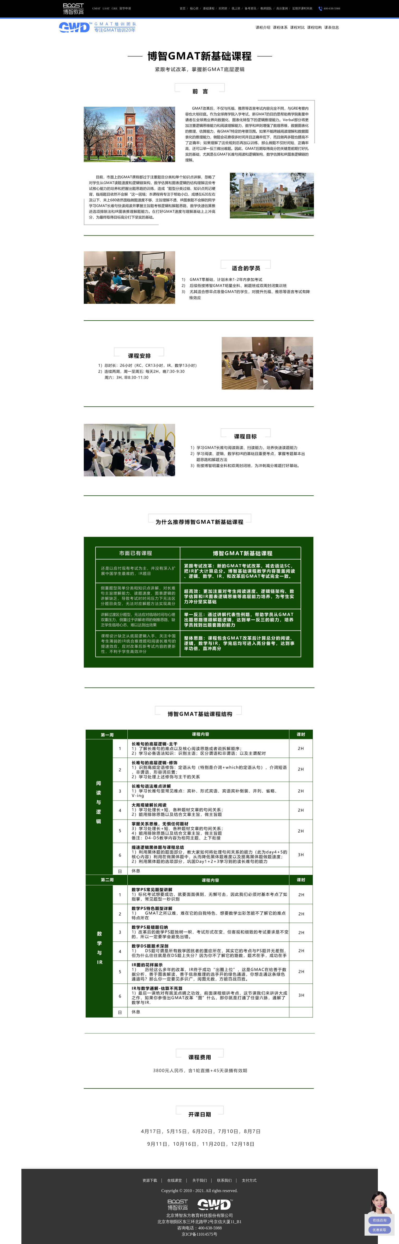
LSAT (106, 8)
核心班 (195, 8)
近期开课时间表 (302, 8)
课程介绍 (263, 27)
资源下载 (149, 1180)
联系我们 (224, 1180)
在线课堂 (174, 1180)
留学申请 (125, 8)
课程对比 (297, 27)
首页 (184, 8)
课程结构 (314, 27)
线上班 (237, 8)
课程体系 (280, 27)
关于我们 (199, 1180)
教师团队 (267, 8)
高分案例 (283, 8)
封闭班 (224, 8)
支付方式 (249, 1180)
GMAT (96, 8)
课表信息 (331, 27)
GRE (114, 8)
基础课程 (210, 8)
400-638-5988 (329, 9)
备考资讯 (252, 8)
